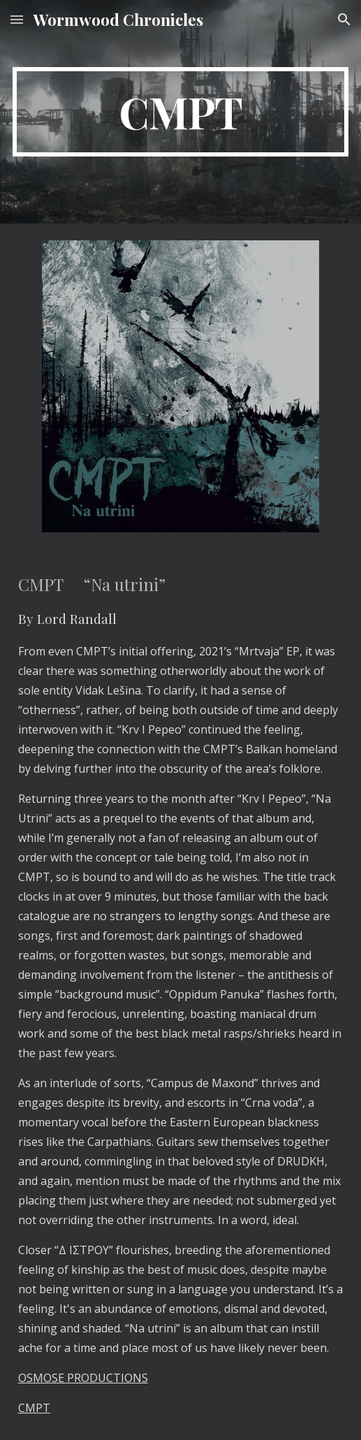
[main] (181, 112)
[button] (17, 19)
